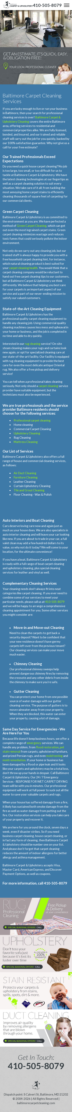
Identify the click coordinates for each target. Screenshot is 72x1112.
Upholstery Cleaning (27, 433)
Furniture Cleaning (26, 477)
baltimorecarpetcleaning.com (36, 1103)
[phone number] (47, 5)
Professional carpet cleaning (32, 420)
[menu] (66, 5)
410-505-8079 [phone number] (36, 1066)
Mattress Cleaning (26, 442)
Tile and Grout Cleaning (29, 490)
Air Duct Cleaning (25, 473)
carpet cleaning (48, 386)
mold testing (54, 756)
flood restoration (47, 747)
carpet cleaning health (23, 268)
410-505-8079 (55, 602)
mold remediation (14, 760)
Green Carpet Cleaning (32, 225)
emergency (34, 743)
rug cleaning (32, 344)
